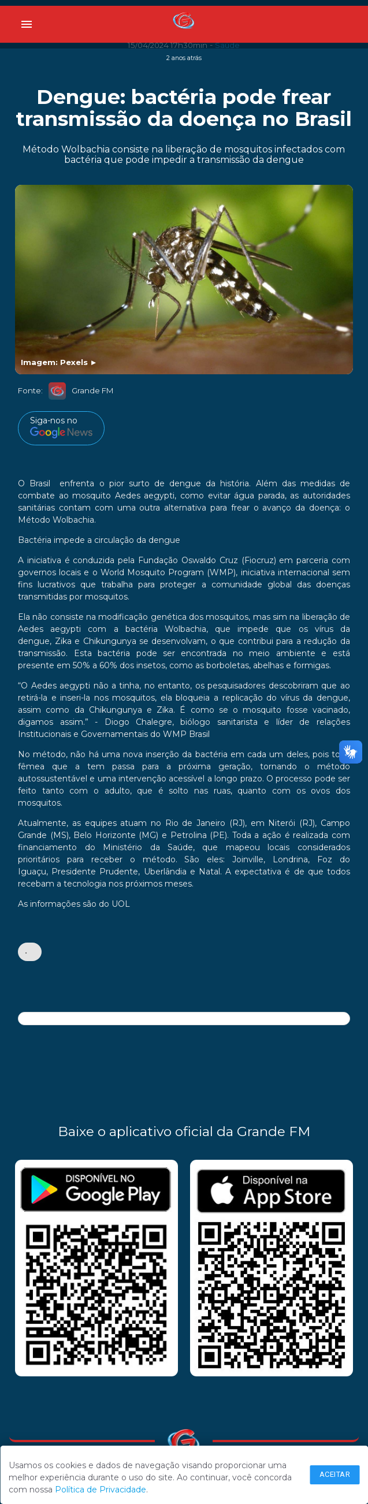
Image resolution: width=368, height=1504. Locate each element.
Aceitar (335, 1474)
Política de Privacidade (100, 1489)
